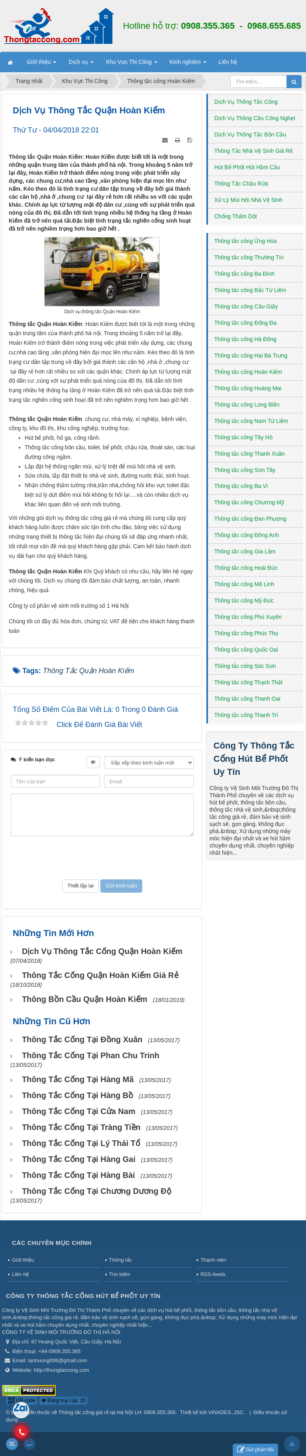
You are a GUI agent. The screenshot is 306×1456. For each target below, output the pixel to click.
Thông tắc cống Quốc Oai (246, 649)
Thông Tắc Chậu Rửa (241, 183)
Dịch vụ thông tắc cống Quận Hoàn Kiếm (102, 951)
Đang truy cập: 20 (63, 1400)
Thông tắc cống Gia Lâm (245, 551)
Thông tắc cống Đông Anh (246, 535)
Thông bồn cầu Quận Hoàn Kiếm (84, 999)
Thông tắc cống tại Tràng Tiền (81, 1127)
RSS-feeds (213, 1274)
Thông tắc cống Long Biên (247, 404)
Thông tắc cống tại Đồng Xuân (82, 1039)
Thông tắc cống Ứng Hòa (245, 241)
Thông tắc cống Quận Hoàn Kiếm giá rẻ (100, 975)
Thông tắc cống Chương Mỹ (249, 502)
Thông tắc (120, 1260)
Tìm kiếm (119, 1274)
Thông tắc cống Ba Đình (244, 274)
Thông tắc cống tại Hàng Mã (78, 1079)
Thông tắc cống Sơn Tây (245, 470)
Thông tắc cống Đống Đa (245, 323)
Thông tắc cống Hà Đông (245, 339)
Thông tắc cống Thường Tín (249, 257)
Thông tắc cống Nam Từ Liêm (251, 421)
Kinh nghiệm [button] (188, 64)
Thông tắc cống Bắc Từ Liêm (250, 290)
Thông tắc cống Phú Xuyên (248, 617)
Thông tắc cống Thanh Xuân (249, 453)
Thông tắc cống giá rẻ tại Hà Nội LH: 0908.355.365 (117, 1412)
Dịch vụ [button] (81, 64)
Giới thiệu (23, 1260)
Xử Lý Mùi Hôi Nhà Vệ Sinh (248, 200)
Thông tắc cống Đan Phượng (250, 519)
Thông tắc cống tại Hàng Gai (78, 1159)
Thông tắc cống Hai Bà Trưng (251, 355)
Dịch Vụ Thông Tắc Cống (246, 102)
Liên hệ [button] (228, 62)
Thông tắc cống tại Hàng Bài (78, 1175)
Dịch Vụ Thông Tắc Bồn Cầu (250, 134)
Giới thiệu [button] (41, 64)
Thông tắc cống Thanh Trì (246, 715)
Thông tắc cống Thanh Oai (247, 698)
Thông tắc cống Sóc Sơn (245, 666)
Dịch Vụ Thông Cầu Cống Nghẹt (254, 118)
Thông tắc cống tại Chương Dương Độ (96, 1191)
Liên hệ (20, 1274)
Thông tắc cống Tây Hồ (243, 437)
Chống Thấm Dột (235, 216)
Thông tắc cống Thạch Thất (248, 682)
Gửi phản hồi (255, 1450)
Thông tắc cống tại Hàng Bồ (77, 1095)
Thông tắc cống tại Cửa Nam (78, 1111)
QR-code (21, 1400)
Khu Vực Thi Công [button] (131, 64)
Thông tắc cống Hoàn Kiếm (248, 372)
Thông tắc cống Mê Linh (244, 584)
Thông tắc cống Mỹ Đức (244, 600)
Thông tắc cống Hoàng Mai (248, 388)
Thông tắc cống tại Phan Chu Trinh (90, 1055)
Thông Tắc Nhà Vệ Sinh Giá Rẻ (253, 151)
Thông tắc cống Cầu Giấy (246, 306)
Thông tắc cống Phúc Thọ (246, 633)
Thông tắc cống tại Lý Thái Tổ (81, 1143)
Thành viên (213, 1260)
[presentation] (102, 857)
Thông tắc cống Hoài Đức (246, 568)
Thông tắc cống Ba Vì (241, 486)
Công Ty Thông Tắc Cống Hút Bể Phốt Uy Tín (254, 759)
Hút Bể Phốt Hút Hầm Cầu (247, 167)
